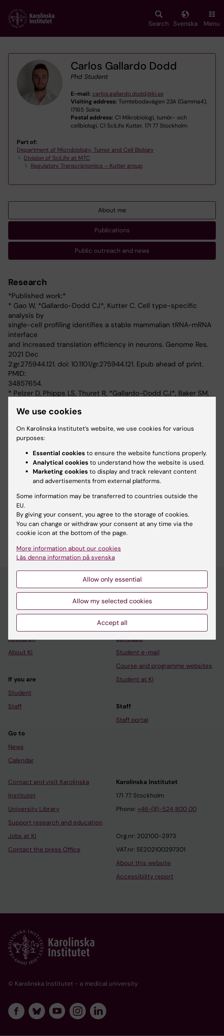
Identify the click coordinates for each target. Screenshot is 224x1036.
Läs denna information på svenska (65, 557)
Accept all (112, 622)
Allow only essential (112, 579)
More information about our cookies (68, 548)
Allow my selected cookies (112, 601)
